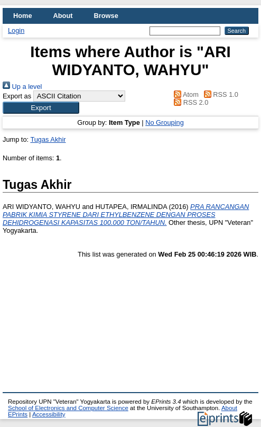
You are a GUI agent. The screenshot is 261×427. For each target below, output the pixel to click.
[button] (41, 108)
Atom (185, 94)
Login (16, 30)
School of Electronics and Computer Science (68, 408)
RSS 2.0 (190, 102)
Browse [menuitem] (106, 16)
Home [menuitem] (22, 16)
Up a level (22, 86)
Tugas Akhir (48, 139)
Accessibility (49, 414)
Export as (17, 96)
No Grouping (164, 122)
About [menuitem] (63, 16)
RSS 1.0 (219, 94)
